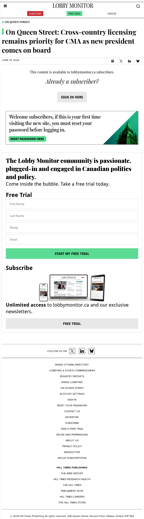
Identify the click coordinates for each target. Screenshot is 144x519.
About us (72, 440)
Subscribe (35, 13)
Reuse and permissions (72, 434)
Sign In (112, 13)
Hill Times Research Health (72, 479)
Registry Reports (72, 376)
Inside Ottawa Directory (72, 364)
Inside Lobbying (72, 382)
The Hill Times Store (72, 502)
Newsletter (72, 452)
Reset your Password (72, 405)
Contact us (72, 411)
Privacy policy (72, 446)
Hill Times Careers (72, 496)
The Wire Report (72, 473)
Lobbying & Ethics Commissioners (72, 370)
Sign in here (72, 97)
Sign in (72, 399)
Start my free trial (72, 253)
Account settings (72, 393)
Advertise (72, 417)
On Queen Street (17, 22)
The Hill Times (72, 485)
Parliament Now (72, 490)
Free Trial (74, 13)
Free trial (72, 323)
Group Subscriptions (72, 458)
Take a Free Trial (72, 428)
